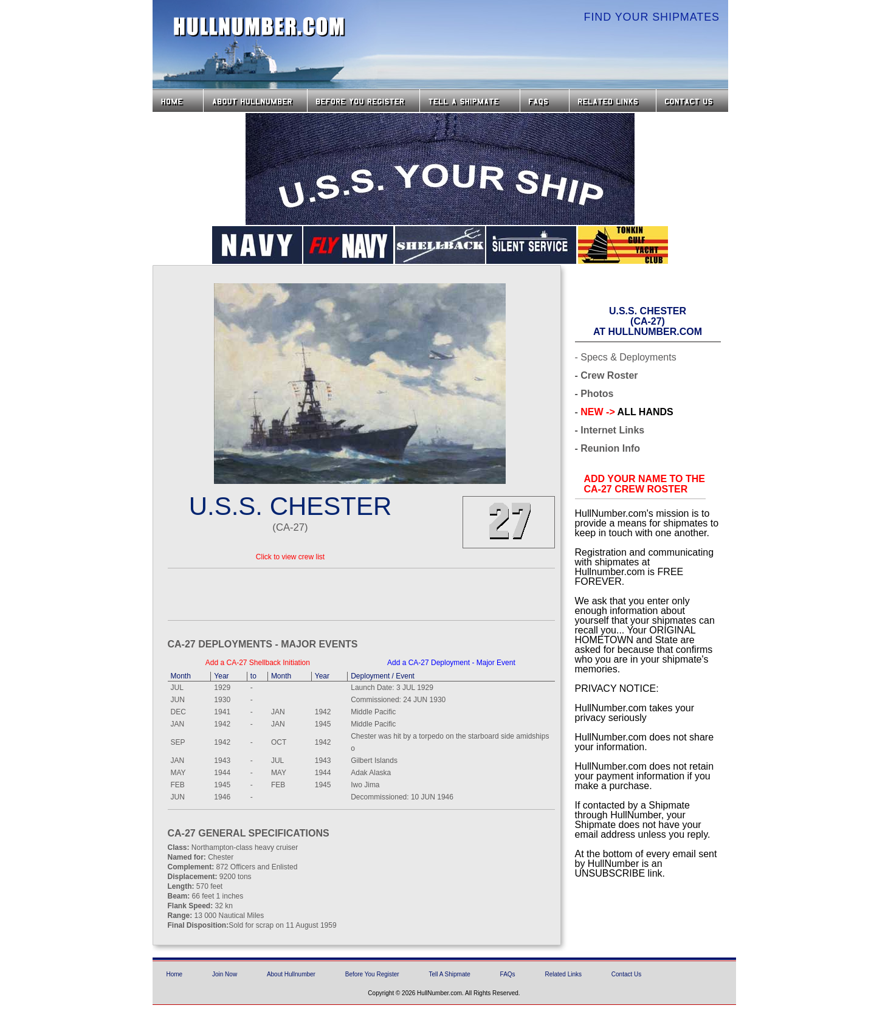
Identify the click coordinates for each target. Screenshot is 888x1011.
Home (178, 100)
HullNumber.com (259, 26)
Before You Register (372, 974)
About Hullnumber (291, 974)
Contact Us (693, 100)
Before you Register (363, 100)
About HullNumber (255, 100)
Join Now (224, 974)
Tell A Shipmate (449, 974)
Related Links (613, 100)
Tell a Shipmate (470, 100)
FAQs (544, 100)
